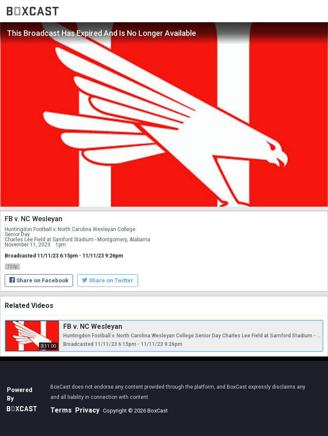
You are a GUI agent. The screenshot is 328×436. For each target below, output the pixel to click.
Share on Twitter (107, 280)
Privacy (87, 410)
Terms (61, 410)
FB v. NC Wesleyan (92, 326)
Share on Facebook (38, 280)
